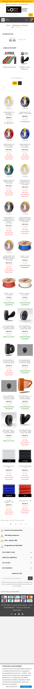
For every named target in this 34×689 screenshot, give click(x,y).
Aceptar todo (26, 687)
